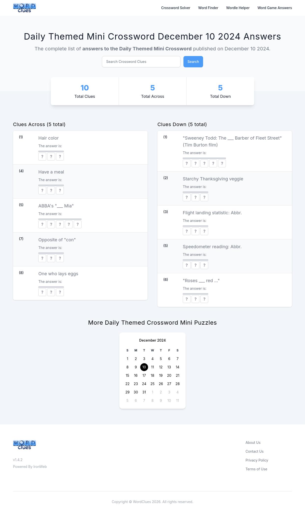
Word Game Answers (274, 8)
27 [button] (169, 384)
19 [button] (161, 375)
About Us (253, 442)
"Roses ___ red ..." (201, 280)
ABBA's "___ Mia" (56, 205)
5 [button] (161, 359)
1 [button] (127, 359)
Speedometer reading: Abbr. (212, 246)
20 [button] (169, 375)
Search (193, 61)
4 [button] (152, 359)
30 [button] (136, 392)
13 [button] (169, 367)
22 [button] (127, 384)
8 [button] (127, 367)
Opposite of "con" (57, 239)
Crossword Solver (175, 8)
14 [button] (178, 367)
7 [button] (178, 359)
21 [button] (177, 375)
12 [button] (161, 367)
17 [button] (144, 375)
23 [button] (136, 384)
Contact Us (255, 451)
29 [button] (127, 392)
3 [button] (144, 359)
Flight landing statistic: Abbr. (212, 212)
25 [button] (153, 384)
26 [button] (161, 384)
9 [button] (136, 367)
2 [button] (136, 359)
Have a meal (51, 171)
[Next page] (178, 340)
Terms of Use (256, 469)
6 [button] (169, 359)
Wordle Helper (238, 8)
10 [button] (144, 367)
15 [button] (127, 375)
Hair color (48, 138)
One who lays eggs (58, 273)
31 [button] (144, 392)
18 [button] (152, 375)
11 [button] (152, 367)
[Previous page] (127, 340)
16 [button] (136, 375)
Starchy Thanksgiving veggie (213, 178)
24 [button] (144, 384)
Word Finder (208, 8)
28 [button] (177, 384)
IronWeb (40, 466)
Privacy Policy (257, 460)
